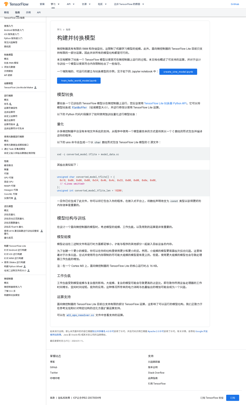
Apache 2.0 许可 (156, 331)
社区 (100, 4)
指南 (68, 29)
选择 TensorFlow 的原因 (127, 4)
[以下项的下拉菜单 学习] (60, 4)
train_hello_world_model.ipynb (79, 80)
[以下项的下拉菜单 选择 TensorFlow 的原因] (144, 4)
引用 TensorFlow (157, 383)
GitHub (235, 4)
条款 (52, 397)
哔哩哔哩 (55, 378)
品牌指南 (153, 378)
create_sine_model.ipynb (178, 71)
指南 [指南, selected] (17, 12)
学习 (59, 29)
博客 (52, 361)
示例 (28, 12)
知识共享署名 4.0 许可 (103, 331)
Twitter (54, 372)
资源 (84, 4)
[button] (22, 67)
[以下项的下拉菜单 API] (75, 4)
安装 (42, 4)
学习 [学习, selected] (53, 4)
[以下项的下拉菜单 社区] (107, 4)
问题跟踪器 (154, 361)
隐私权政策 (64, 397)
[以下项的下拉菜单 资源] (91, 4)
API (69, 4)
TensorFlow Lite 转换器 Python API (165, 103)
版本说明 (153, 367)
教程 (6, 12)
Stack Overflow (156, 372)
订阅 (232, 397)
